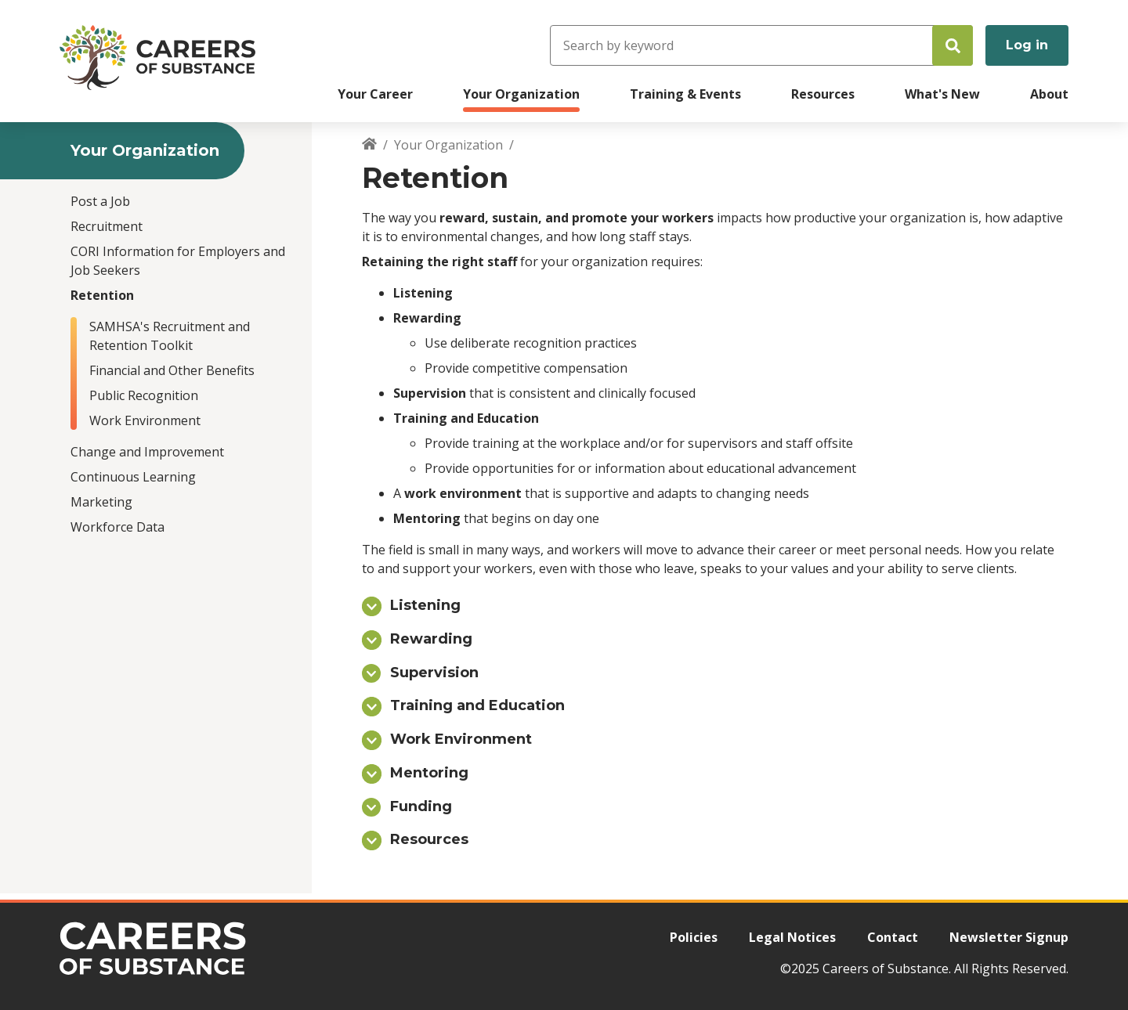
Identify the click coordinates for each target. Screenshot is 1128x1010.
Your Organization (448, 144)
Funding (421, 806)
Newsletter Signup (1008, 937)
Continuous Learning (133, 476)
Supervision (434, 672)
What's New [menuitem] (942, 94)
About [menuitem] (1049, 94)
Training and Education (477, 705)
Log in (1027, 45)
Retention (102, 295)
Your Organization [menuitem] (521, 94)
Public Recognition (143, 395)
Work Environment (145, 420)
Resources (429, 839)
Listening (425, 605)
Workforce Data (117, 527)
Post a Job (100, 201)
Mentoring (429, 772)
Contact (892, 937)
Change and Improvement (147, 451)
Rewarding (431, 638)
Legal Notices (792, 937)
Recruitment (106, 226)
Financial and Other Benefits (172, 370)
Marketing (101, 501)
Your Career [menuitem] (375, 94)
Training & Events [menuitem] (685, 94)
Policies (694, 937)
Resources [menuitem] (823, 94)
